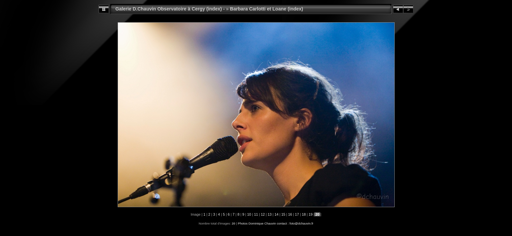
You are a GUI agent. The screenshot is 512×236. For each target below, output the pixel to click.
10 (249, 214)
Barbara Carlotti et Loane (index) (266, 8)
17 (297, 214)
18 (304, 214)
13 (270, 214)
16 (290, 214)
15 (283, 214)
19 (311, 214)
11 (256, 214)
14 (276, 214)
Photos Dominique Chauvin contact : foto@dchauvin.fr (275, 223)
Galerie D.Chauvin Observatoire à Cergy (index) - (170, 8)
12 (263, 214)
